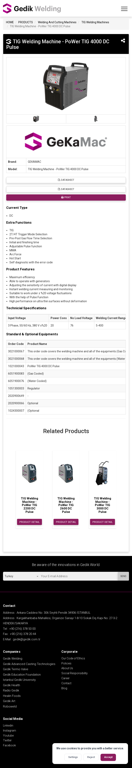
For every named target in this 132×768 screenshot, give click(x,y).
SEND (123, 576)
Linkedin (8, 725)
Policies (66, 663)
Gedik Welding (12, 658)
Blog (64, 688)
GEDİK (32, 8)
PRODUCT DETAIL (29, 522)
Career (65, 678)
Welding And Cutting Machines (57, 22)
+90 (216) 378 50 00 (22, 629)
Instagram (9, 730)
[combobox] (21, 576)
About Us (67, 668)
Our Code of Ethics (73, 658)
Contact (66, 683)
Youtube (8, 735)
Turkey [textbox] (9, 576)
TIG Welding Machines (95, 22)
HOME (10, 22)
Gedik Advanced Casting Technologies (29, 664)
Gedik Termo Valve (15, 669)
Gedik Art (9, 701)
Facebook (9, 745)
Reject (91, 757)
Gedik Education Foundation (22, 674)
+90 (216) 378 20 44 (23, 634)
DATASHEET (66, 180)
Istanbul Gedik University (19, 680)
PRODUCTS (25, 22)
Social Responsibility (74, 673)
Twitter (7, 740)
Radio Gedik (11, 690)
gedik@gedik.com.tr (26, 639)
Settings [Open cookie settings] (73, 757)
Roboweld (10, 706)
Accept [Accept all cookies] (108, 757)
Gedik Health (11, 685)
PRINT (66, 197)
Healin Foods (12, 696)
